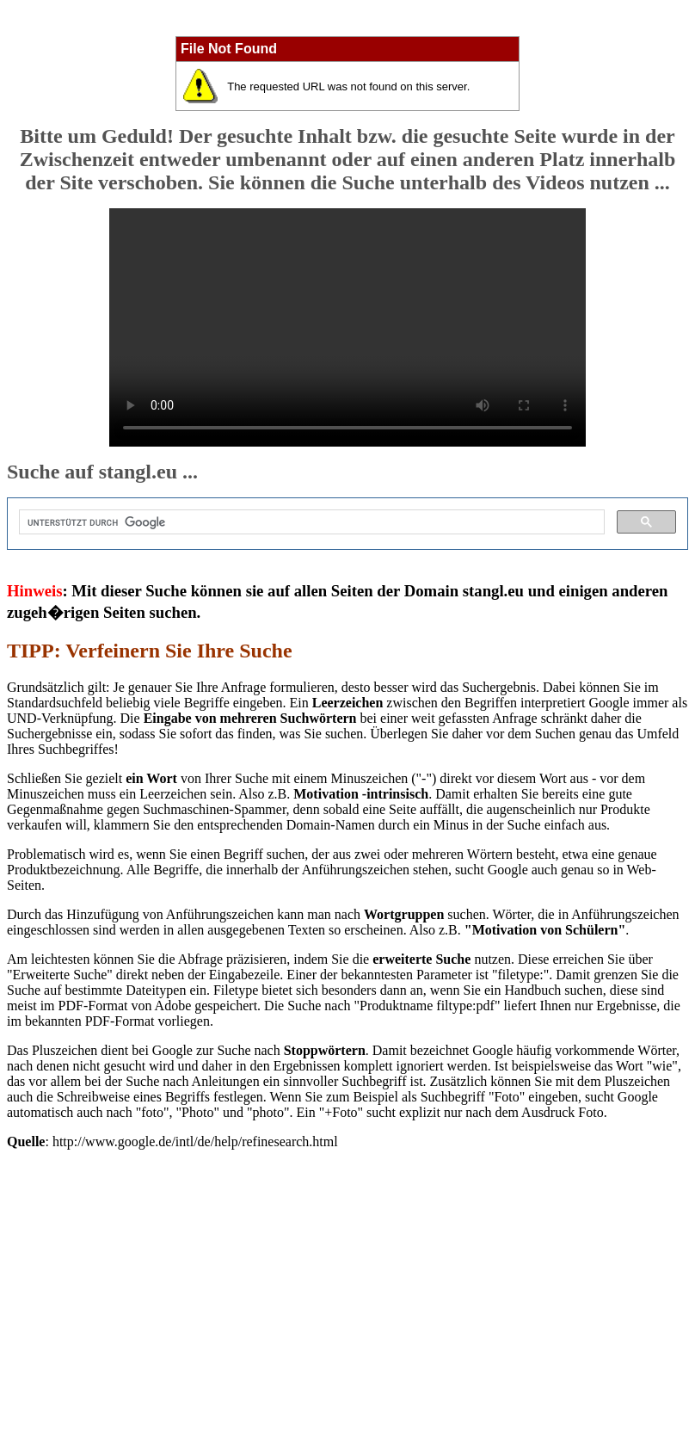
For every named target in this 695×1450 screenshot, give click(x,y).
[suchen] (310, 522)
